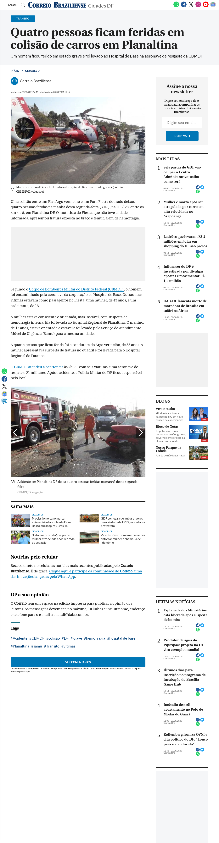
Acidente (20, 638)
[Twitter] (191, 6)
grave (77, 638)
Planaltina (21, 646)
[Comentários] (4, 403)
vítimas (69, 646)
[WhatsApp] (176, 6)
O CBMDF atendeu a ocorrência (37, 367)
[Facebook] (184, 6)
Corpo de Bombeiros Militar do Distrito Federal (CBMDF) (76, 289)
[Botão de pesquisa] (22, 5)
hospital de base (122, 638)
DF (66, 638)
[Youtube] (206, 6)
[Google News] (213, 6)
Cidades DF (101, 5)
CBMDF (37, 638)
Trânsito (52, 646)
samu (37, 646)
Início (15, 70)
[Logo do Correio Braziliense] (57, 5)
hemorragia (95, 638)
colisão (54, 638)
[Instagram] (198, 6)
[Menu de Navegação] (10, 5)
